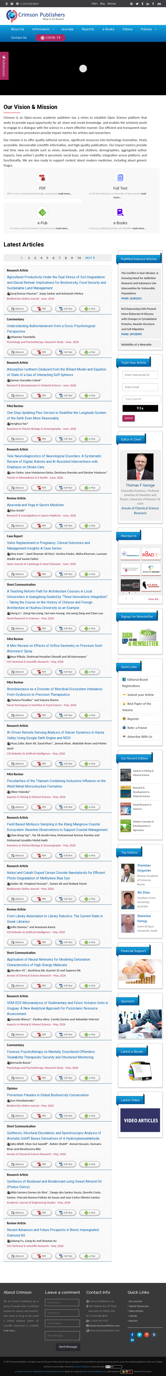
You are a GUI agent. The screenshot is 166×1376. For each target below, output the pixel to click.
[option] (140, 485)
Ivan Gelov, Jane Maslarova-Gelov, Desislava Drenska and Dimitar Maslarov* (57, 472)
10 (79, 258)
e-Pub (89, 309)
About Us (17, 29)
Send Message (68, 1346)
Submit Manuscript (139, 1306)
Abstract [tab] (17, 309)
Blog (102, 3)
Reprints (88, 29)
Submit (128, 418)
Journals (67, 29)
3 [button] (136, 593)
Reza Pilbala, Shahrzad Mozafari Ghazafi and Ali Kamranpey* (47, 656)
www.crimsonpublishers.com (94, 1371)
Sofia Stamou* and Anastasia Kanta (31, 927)
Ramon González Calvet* (24, 380)
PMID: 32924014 (131, 284)
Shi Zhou (143, 892)
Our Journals (135, 1301)
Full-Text (66, 309)
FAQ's (95, 3)
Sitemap (111, 3)
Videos (128, 29)
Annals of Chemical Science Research (140, 510)
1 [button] (123, 593)
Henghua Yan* (18, 424)
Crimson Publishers (82, 1366)
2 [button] (129, 593)
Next (90, 258)
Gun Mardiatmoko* (21, 1100)
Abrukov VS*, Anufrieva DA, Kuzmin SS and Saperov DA (44, 970)
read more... (65, 193)
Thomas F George (140, 485)
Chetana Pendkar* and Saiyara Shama (33, 700)
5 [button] (132, 598)
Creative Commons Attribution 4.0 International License (40, 1371)
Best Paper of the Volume (136, 707)
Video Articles (136, 1311)
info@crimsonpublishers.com (104, 1325)
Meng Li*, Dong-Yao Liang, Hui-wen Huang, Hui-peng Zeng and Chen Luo (55, 613)
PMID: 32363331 (131, 319)
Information (43, 29)
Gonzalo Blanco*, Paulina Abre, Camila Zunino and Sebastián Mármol (53, 1019)
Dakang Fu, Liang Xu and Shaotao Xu (32, 1241)
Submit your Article (138, 695)
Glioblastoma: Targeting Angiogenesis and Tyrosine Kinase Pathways (137, 274)
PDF (41, 309)
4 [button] (126, 598)
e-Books (108, 29)
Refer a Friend (134, 728)
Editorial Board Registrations (135, 683)
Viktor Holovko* (19, 792)
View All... (154, 599)
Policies (149, 29)
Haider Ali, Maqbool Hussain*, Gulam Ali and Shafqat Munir (47, 884)
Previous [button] (115, 485)
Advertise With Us (137, 737)
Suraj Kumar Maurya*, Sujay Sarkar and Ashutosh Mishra (45, 293)
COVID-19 (50, 38)
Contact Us (19, 37)
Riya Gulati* (16, 510)
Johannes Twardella (21, 337)
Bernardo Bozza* (19, 1063)
